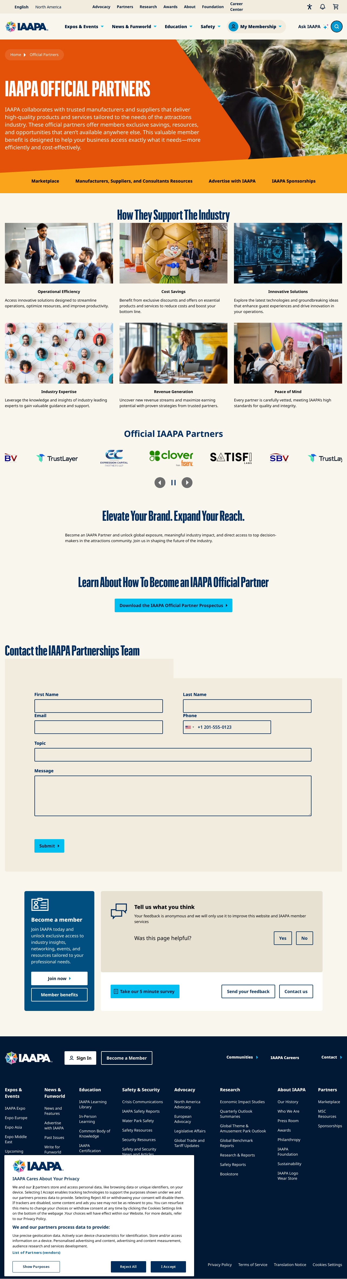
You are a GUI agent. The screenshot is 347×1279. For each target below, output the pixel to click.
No (304, 938)
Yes (283, 938)
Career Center (236, 6)
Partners (125, 6)
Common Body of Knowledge (94, 1134)
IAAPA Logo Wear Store (288, 1176)
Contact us (296, 991)
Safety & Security (141, 1090)
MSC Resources (327, 1114)
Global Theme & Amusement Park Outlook (243, 1128)
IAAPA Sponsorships (294, 181)
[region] (99, 1217)
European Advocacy (182, 1119)
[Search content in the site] (336, 26)
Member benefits (59, 995)
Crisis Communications (142, 1102)
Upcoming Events (14, 1154)
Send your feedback (248, 991)
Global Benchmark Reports (236, 1143)
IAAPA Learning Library (93, 1104)
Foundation (213, 6)
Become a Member (127, 1058)
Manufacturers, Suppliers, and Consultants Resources (133, 181)
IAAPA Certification (90, 1148)
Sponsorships (330, 1126)
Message (44, 770)
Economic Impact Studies (242, 1102)
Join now (57, 978)
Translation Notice (290, 1264)
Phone (190, 715)
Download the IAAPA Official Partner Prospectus (171, 605)
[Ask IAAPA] (313, 26)
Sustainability (289, 1163)
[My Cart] (335, 7)
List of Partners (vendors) (36, 1254)
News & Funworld (131, 26)
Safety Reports (233, 1164)
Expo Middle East (16, 1139)
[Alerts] (322, 7)
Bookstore (229, 1174)
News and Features (53, 1111)
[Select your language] (18, 7)
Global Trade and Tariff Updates (189, 1143)
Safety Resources (137, 1130)
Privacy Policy (220, 1264)
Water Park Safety (138, 1120)
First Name (46, 694)
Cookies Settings (327, 1264)
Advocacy (101, 6)
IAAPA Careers (285, 1058)
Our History (288, 1102)
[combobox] (189, 727)
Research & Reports (237, 1155)
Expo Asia (13, 1127)
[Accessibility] (309, 7)
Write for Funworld (52, 1150)
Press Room (288, 1120)
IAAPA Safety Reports (141, 1111)
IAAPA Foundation (288, 1152)
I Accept (168, 1268)
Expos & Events (81, 26)
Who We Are (288, 1111)
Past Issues (54, 1137)
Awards (170, 6)
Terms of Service (253, 1264)
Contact (329, 1057)
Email (40, 715)
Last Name (195, 694)
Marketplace (45, 181)
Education (176, 26)
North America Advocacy (187, 1104)
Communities (239, 1057)
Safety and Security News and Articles (139, 1152)
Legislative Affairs (189, 1131)
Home (15, 54)
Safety (208, 26)
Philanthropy (289, 1139)
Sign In (83, 1058)
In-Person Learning (88, 1119)
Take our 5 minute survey (147, 991)
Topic (40, 743)
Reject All (128, 1268)
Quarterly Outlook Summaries (236, 1114)
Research (148, 6)
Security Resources (139, 1139)
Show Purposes (36, 1268)
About (189, 6)
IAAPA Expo (15, 1108)
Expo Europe (16, 1117)
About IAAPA (292, 1090)
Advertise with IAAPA (232, 181)
